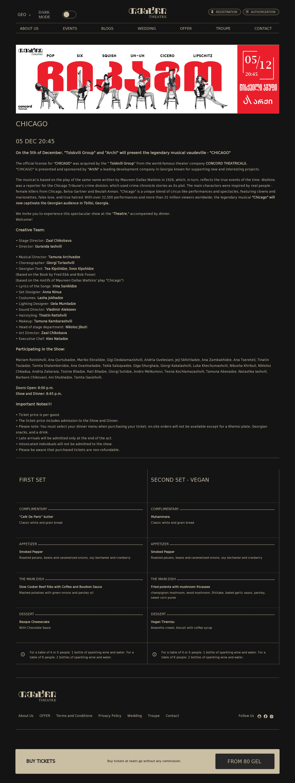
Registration (222, 12)
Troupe (154, 716)
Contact (172, 716)
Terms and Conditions (74, 716)
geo (24, 14)
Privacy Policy (109, 716)
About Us (25, 716)
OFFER (45, 716)
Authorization (260, 12)
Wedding (134, 716)
